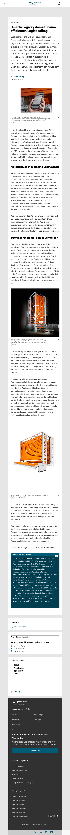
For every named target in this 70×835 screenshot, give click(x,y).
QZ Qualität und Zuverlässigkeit (22, 783)
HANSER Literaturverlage (20, 817)
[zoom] (58, 117)
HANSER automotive (19, 770)
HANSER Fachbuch (18, 800)
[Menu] (7, 3)
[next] (19, 692)
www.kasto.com (20, 651)
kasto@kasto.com (20, 648)
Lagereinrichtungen (18, 627)
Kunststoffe (16, 774)
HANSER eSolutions (19, 808)
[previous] (12, 692)
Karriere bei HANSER (19, 796)
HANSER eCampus (18, 812)
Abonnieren (35, 750)
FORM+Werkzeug (18, 766)
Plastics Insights (17, 779)
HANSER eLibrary (18, 804)
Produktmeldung (17, 77)
